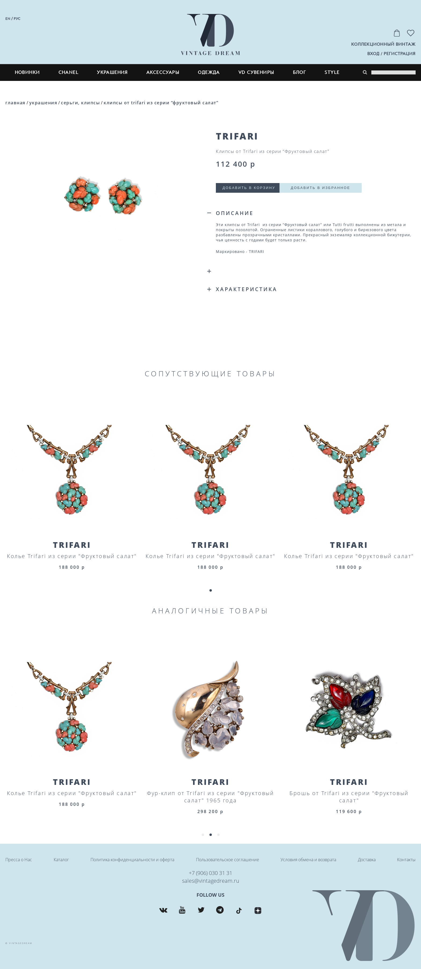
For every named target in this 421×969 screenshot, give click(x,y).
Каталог (61, 860)
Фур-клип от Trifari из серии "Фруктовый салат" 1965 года (210, 796)
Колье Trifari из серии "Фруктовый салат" (72, 556)
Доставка (367, 860)
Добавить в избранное (322, 188)
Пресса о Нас (18, 860)
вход (373, 53)
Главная (15, 103)
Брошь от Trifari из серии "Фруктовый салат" (349, 796)
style (332, 72)
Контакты (406, 860)
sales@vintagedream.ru (210, 880)
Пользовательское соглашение (227, 860)
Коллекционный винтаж (383, 44)
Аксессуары (162, 72)
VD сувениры (256, 72)
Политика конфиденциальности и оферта (132, 860)
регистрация (400, 53)
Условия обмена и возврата (308, 860)
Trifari (72, 544)
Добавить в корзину (249, 188)
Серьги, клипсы (80, 103)
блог (299, 72)
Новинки (27, 72)
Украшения (112, 72)
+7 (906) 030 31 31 (210, 873)
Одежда (209, 72)
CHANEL (68, 72)
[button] (210, 590)
